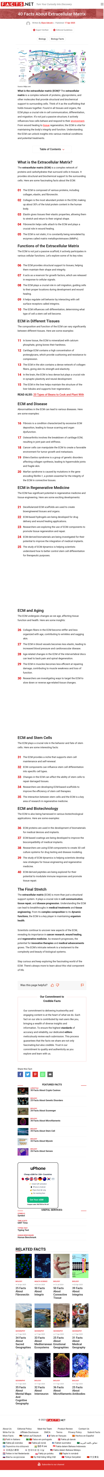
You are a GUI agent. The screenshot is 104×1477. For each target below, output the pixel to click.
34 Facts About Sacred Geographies (23, 1342)
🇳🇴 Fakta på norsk (37, 1443)
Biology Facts (57, 39)
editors (68, 1032)
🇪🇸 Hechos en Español (83, 1436)
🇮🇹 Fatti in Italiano (11, 1439)
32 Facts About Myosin (41, 1141)
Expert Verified (42, 30)
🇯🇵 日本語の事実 (11, 1450)
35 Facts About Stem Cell (42, 1131)
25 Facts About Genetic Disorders (46, 1100)
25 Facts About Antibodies (78, 1390)
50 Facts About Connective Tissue (60, 1293)
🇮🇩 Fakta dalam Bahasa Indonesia (69, 1446)
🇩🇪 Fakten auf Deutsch (30, 1436)
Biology (42, 39)
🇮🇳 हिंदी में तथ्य (40, 1446)
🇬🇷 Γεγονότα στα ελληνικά (16, 1446)
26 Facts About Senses (41, 1151)
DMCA (47, 1432)
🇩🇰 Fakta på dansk (67, 1439)
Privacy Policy (75, 1432)
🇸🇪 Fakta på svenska (13, 1443)
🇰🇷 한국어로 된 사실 (34, 1450)
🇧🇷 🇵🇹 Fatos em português (39, 1439)
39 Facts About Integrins (77, 1291)
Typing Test (23, 1230)
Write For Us (8, 1432)
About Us (7, 1429)
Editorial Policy (24, 1429)
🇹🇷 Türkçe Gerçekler (71, 1457)
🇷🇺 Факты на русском (14, 1457)
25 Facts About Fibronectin (22, 1291)
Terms (59, 1432)
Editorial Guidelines (64, 30)
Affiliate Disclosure (29, 1432)
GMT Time (23, 1223)
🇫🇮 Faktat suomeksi (61, 1443)
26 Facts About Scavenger (43, 1110)
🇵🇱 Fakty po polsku (44, 1453)
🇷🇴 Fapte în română (68, 1453)
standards (66, 1027)
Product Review (65, 1429)
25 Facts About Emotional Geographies (61, 1342)
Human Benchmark (27, 1237)
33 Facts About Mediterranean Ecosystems (43, 1342)
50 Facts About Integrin (40, 1291)
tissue (46, 125)
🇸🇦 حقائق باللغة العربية (87, 1443)
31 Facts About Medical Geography (78, 1342)
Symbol (21, 1215)
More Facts (8, 1436)
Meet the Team (45, 1429)
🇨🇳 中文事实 (93, 1457)
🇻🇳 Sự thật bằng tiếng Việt (43, 1457)
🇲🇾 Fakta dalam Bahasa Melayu (65, 1450)
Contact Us (84, 1429)
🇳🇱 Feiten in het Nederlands (16, 1453)
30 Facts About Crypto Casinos (45, 1090)
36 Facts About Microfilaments (45, 1120)
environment (77, 121)
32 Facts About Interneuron (42, 1390)
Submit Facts (93, 1432)
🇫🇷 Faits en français (56, 1436)
